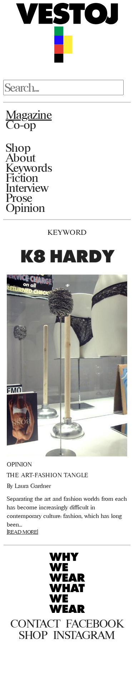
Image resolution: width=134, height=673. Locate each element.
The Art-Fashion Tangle (48, 475)
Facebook (94, 624)
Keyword (67, 232)
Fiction (22, 177)
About (20, 157)
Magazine (29, 114)
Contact (35, 624)
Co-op (21, 124)
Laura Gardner (33, 486)
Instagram (84, 635)
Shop (18, 147)
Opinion (25, 207)
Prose (19, 197)
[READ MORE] (22, 532)
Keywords (29, 167)
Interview (27, 187)
